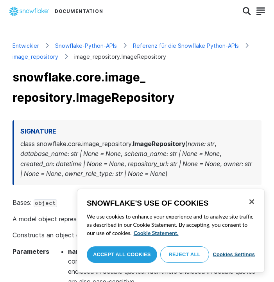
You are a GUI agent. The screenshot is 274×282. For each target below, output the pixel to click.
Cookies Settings (234, 254)
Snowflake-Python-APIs (86, 45)
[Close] (251, 201)
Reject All (185, 254)
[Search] (247, 11)
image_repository (35, 56)
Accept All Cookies (122, 254)
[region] (171, 231)
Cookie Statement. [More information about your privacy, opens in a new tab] (156, 233)
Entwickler (26, 45)
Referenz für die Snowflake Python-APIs (186, 45)
